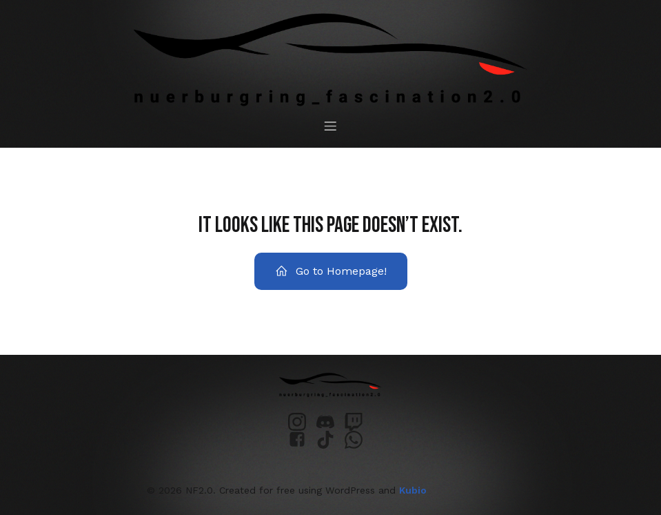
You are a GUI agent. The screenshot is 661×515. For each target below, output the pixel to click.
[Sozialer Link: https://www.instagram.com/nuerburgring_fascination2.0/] (302, 422)
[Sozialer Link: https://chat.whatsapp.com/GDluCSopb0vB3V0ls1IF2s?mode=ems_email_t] (359, 440)
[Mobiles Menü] (331, 125)
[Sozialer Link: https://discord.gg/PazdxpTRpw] (330, 422)
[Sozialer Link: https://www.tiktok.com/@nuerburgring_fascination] (330, 440)
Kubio (413, 490)
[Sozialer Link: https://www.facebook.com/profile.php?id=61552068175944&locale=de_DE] (302, 440)
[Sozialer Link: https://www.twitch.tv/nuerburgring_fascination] (359, 422)
